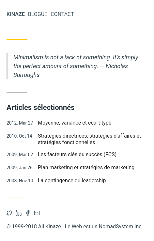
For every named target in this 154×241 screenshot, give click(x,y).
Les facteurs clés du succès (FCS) (77, 154)
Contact (62, 14)
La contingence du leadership (72, 180)
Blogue (37, 14)
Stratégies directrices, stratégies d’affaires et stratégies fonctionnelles (89, 139)
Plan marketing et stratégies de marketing (86, 167)
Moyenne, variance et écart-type (74, 123)
